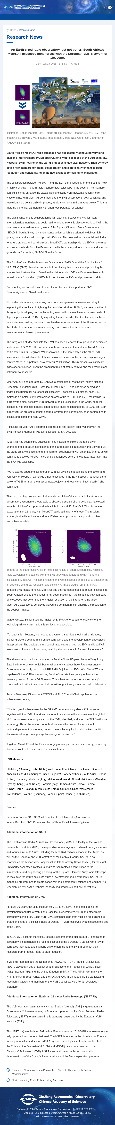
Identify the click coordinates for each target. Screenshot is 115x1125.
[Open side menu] (109, 17)
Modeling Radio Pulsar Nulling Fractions (41, 1080)
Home (13, 30)
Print (63, 63)
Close (74, 63)
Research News (27, 30)
